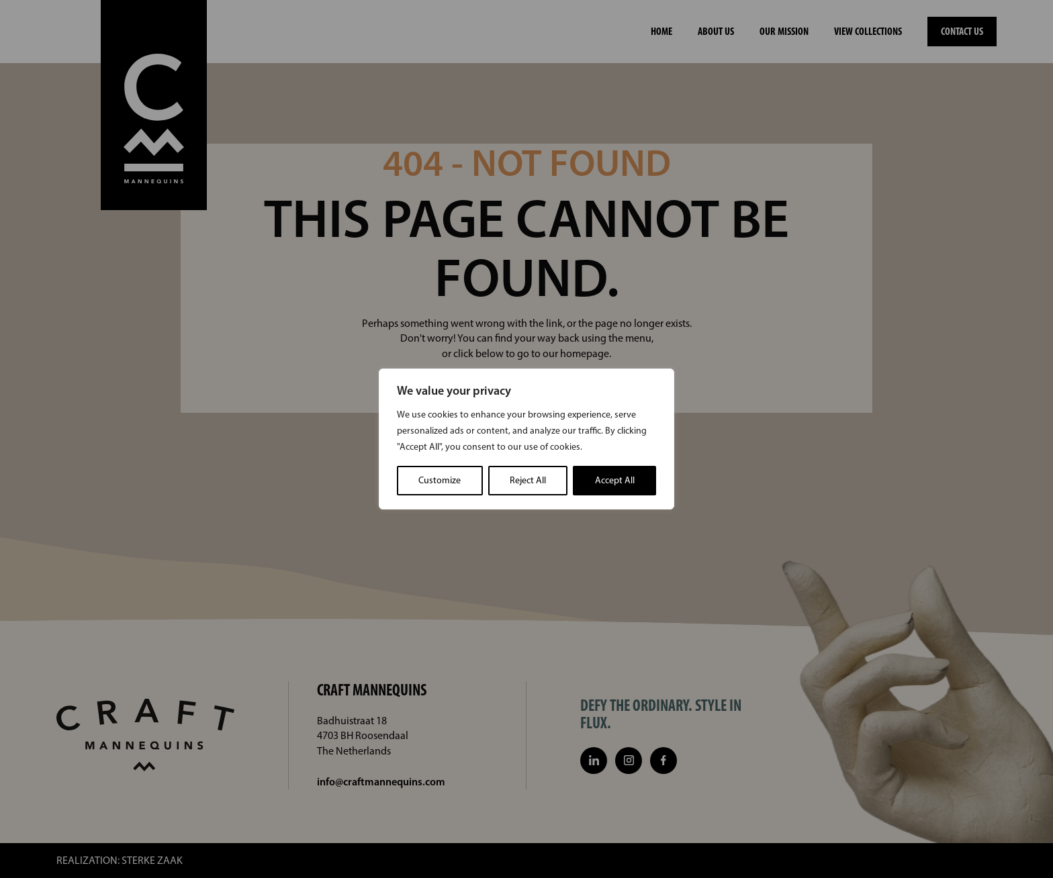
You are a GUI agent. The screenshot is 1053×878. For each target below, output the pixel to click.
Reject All (528, 480)
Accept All (615, 480)
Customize (439, 480)
